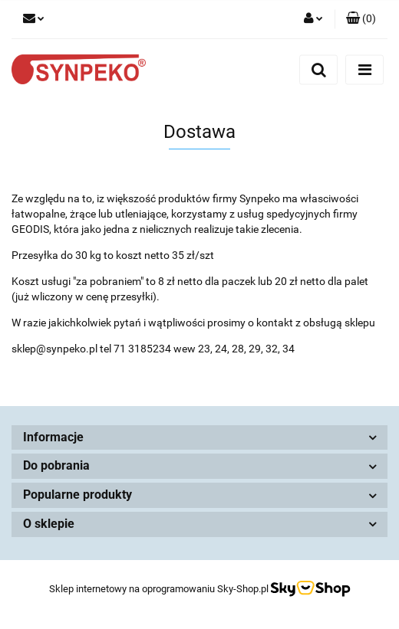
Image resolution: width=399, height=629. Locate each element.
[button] (361, 19)
